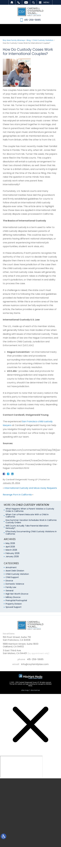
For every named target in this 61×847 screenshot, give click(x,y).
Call (18, 2)
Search (33, 2)
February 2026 (12, 553)
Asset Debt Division (15, 570)
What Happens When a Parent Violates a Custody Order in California (30, 510)
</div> (21, 766)
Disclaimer (35, 690)
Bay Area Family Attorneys (14, 40)
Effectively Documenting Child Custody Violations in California (31, 532)
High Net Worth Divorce (17, 593)
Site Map (25, 690)
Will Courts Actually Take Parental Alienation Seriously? (27, 527)
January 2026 (12, 556)
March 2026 (11, 549)
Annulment (11, 567)
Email (26, 2)
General (9, 590)
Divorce (9, 580)
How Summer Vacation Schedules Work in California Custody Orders (31, 521)
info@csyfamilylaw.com (35, 664)
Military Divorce (13, 597)
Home (12, 2)
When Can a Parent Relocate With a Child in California (27, 515)
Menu (46, 2)
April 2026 (10, 546)
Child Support (12, 577)
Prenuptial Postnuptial (16, 600)
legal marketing (30, 684)
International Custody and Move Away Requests (30, 488)
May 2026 (10, 543)
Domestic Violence (15, 583)
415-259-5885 (35, 659)
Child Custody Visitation (42, 40)
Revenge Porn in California (17, 494)
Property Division (14, 603)
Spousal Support (13, 607)
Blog (29, 40)
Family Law (11, 587)
